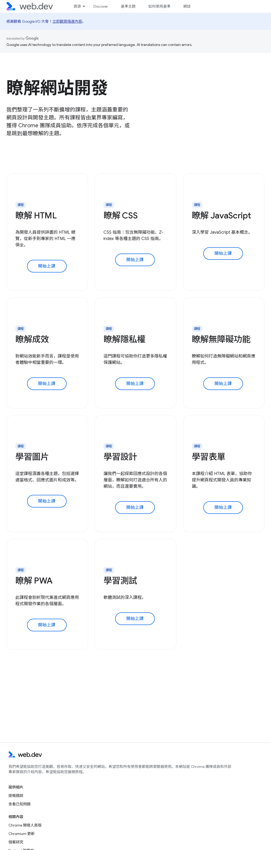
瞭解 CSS (120, 215)
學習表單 (208, 457)
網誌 (187, 6)
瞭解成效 (32, 339)
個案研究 (15, 842)
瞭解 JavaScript (221, 215)
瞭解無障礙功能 (221, 339)
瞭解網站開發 (57, 87)
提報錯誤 (15, 795)
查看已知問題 (19, 804)
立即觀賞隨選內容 (67, 21)
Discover (100, 6)
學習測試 (120, 580)
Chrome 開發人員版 (25, 825)
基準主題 (128, 6)
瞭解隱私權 (124, 339)
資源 (77, 6)
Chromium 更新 (21, 833)
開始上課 (47, 266)
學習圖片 (32, 457)
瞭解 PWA (33, 580)
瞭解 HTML (36, 215)
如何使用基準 (159, 6)
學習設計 (120, 457)
